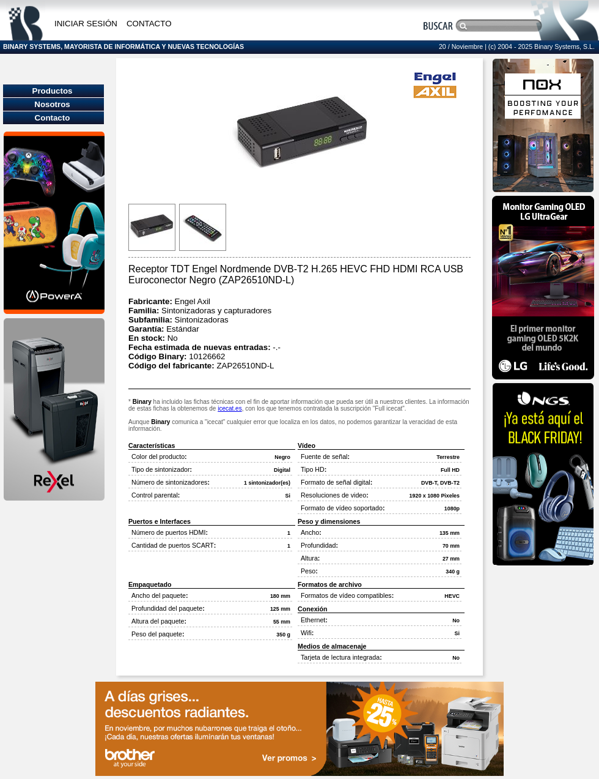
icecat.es (229, 408)
